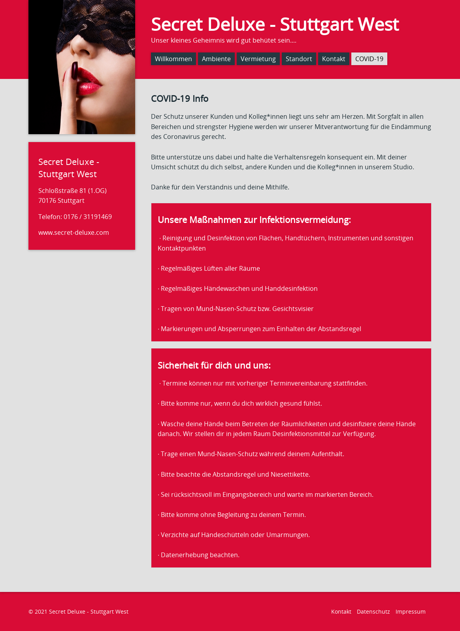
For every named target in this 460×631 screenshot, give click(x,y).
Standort (299, 58)
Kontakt (333, 58)
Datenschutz (373, 611)
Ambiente (216, 58)
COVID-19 (369, 58)
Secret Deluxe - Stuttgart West (275, 24)
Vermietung (258, 58)
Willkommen (173, 58)
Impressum (411, 611)
